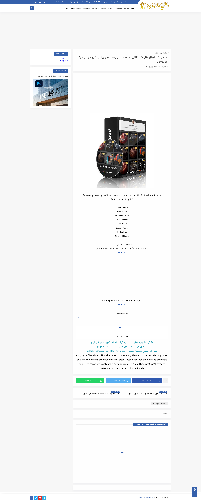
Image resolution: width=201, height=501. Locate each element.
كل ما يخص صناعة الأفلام (80, 8)
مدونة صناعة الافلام (146, 497)
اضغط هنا (122, 253)
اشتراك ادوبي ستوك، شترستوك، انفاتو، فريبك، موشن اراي (122, 342)
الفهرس (106, 2)
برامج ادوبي (118, 8)
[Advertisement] (100, 30)
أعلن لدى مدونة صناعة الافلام (70, 2)
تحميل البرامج (129, 8)
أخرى (67, 8)
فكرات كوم (64, 59)
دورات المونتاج (106, 8)
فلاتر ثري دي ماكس (160, 53)
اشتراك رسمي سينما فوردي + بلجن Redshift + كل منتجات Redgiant (122, 351)
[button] (147, 380)
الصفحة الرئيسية (130, 2)
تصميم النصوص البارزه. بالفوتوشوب (52, 77)
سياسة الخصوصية (117, 2)
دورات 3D (95, 8)
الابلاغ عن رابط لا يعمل (89, 2)
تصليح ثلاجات (62, 61)
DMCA (100, 2)
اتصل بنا (56, 2)
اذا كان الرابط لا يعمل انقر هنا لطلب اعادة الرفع (122, 347)
